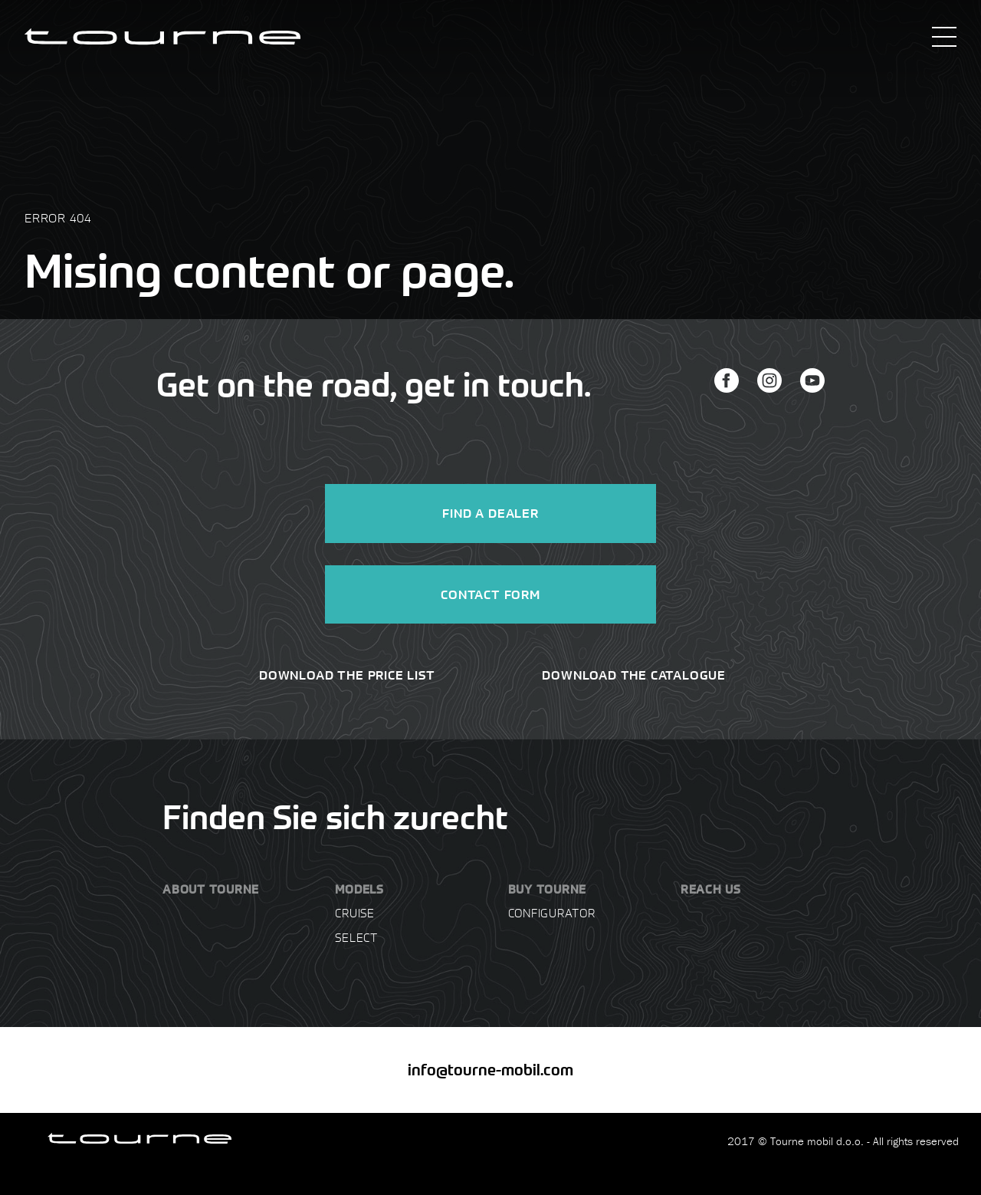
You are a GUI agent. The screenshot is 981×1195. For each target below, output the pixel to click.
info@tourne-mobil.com (490, 1070)
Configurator (551, 912)
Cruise (355, 912)
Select (356, 937)
